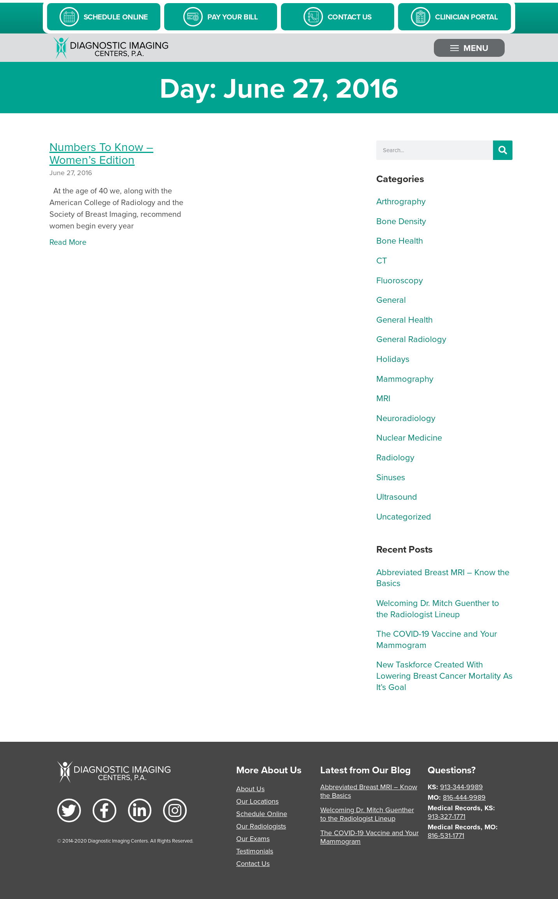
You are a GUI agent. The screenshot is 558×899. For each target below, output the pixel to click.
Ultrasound (396, 496)
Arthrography (401, 201)
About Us (250, 789)
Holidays (392, 359)
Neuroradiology (405, 418)
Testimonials (254, 851)
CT (381, 260)
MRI (383, 398)
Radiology (395, 457)
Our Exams (253, 838)
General (391, 299)
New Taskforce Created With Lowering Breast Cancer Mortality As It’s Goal (444, 675)
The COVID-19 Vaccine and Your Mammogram (436, 639)
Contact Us (253, 863)
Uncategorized (403, 516)
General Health (404, 319)
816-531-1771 (446, 835)
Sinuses (390, 477)
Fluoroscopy (399, 280)
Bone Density (401, 221)
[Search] (502, 150)
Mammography (404, 378)
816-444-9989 (464, 797)
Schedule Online (261, 813)
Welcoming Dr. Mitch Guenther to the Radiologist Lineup (437, 608)
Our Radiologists (261, 826)
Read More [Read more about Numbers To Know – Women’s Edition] (67, 242)
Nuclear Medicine (409, 437)
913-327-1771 (446, 816)
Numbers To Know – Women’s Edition (101, 153)
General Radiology (411, 339)
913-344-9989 (461, 787)
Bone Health (399, 240)
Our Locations (257, 801)
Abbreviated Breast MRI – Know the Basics (442, 577)
